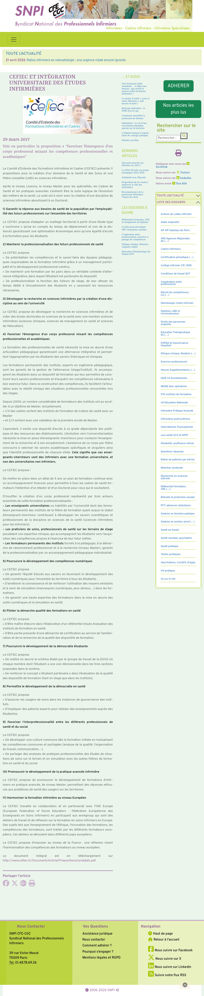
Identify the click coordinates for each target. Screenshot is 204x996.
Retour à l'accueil (163, 940)
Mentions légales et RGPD (101, 958)
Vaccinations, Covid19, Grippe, (178, 562)
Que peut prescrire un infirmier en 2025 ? (133, 164)
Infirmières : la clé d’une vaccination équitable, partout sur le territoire (134, 125)
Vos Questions (95, 926)
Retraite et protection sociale (178, 497)
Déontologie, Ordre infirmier (177, 303)
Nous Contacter (31, 926)
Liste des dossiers (171, 202)
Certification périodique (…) (177, 257)
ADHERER (178, 86)
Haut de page (160, 934)
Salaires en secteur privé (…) (177, 521)
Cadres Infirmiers (171, 249)
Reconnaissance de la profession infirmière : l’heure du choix (133, 194)
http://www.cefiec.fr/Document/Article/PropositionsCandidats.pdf (49, 861)
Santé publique (169, 546)
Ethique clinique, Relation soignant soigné (135, 245)
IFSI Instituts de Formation (176, 394)
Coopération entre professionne (171, 283)
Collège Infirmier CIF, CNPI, (176, 265)
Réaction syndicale (172, 467)
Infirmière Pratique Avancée (177, 410)
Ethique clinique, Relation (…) (178, 353)
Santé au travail (170, 530)
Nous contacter (93, 940)
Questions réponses (172, 451)
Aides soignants (170, 222)
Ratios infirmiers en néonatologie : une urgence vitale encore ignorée (76, 60)
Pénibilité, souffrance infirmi (177, 443)
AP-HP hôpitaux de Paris (175, 230)
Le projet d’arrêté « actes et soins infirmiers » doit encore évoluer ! (135, 101)
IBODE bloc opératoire (174, 386)
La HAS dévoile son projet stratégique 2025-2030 (135, 171)
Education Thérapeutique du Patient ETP (136, 252)
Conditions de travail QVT (175, 273)
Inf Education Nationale (174, 402)
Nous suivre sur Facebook (170, 950)
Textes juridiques (170, 554)
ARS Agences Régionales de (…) (175, 240)
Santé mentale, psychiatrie (176, 538)
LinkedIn (183, 178)
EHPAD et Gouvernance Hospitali (174, 344)
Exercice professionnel (174, 361)
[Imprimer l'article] (32, 885)
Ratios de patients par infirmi (177, 459)
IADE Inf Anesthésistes (174, 378)
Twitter (183, 172)
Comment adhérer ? (97, 946)
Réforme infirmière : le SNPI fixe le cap (133, 109)
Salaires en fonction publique (177, 513)
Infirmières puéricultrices (175, 419)
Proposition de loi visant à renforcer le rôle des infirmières (135, 184)
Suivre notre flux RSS (167, 975)
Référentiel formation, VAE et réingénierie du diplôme (136, 220)
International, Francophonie (177, 427)
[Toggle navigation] (13, 39)
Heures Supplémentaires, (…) (178, 370)
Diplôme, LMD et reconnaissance (170, 312)
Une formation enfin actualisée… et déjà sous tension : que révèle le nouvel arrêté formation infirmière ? (134, 88)
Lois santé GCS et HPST (174, 435)
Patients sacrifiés (130, 140)
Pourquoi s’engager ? (97, 952)
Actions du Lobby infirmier (176, 214)
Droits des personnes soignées (173, 323)
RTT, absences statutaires (176, 505)
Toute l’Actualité (170, 196)
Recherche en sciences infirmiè (174, 477)
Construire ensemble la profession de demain (133, 116)
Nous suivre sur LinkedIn (169, 967)
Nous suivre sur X (164, 959)
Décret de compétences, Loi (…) (175, 294)
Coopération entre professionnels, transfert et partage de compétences (135, 237)
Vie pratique (168, 570)
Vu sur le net (168, 579)
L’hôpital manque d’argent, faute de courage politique (135, 134)
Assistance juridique (97, 934)
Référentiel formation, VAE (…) (173, 488)
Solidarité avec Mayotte (134, 177)
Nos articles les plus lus (178, 109)
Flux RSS (179, 183)
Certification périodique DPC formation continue (134, 228)
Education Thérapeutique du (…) (175, 333)
